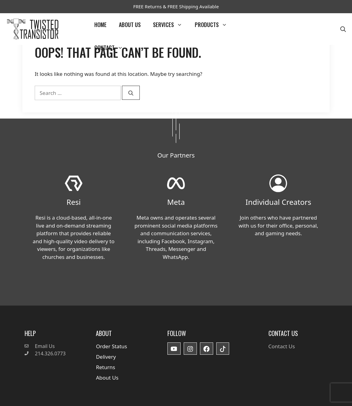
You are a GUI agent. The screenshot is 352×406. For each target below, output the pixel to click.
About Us (130, 25)
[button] (343, 29)
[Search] (131, 93)
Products (214, 24)
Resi (74, 202)
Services (171, 24)
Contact (111, 47)
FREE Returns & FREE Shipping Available (176, 6)
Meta (176, 202)
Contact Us (281, 346)
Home (100, 25)
